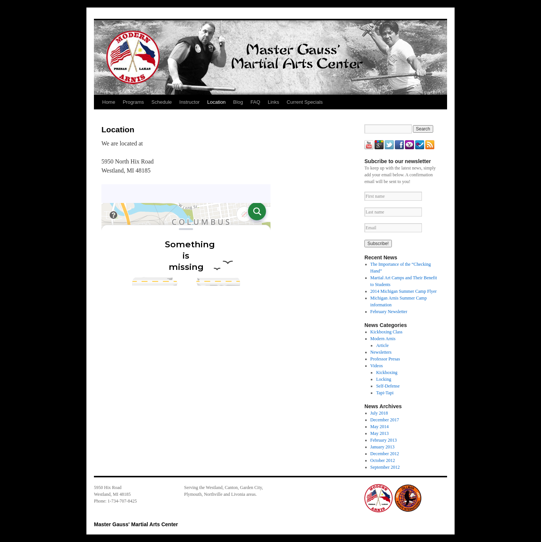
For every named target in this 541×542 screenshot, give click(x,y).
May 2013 (379, 433)
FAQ (255, 102)
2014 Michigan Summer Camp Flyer (403, 291)
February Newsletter (388, 311)
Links (273, 102)
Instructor (189, 102)
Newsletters (381, 352)
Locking (383, 379)
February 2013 (383, 440)
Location (216, 102)
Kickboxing (386, 372)
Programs (133, 102)
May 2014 (379, 426)
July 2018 (379, 413)
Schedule (161, 102)
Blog (238, 102)
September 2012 (385, 467)
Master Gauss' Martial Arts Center (136, 524)
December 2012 (384, 453)
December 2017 (384, 419)
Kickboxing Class (386, 332)
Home (108, 102)
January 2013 (382, 447)
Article (382, 345)
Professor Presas (385, 359)
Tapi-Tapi (384, 392)
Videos (376, 365)
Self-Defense (388, 386)
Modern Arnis (383, 338)
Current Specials (305, 102)
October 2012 (382, 460)
